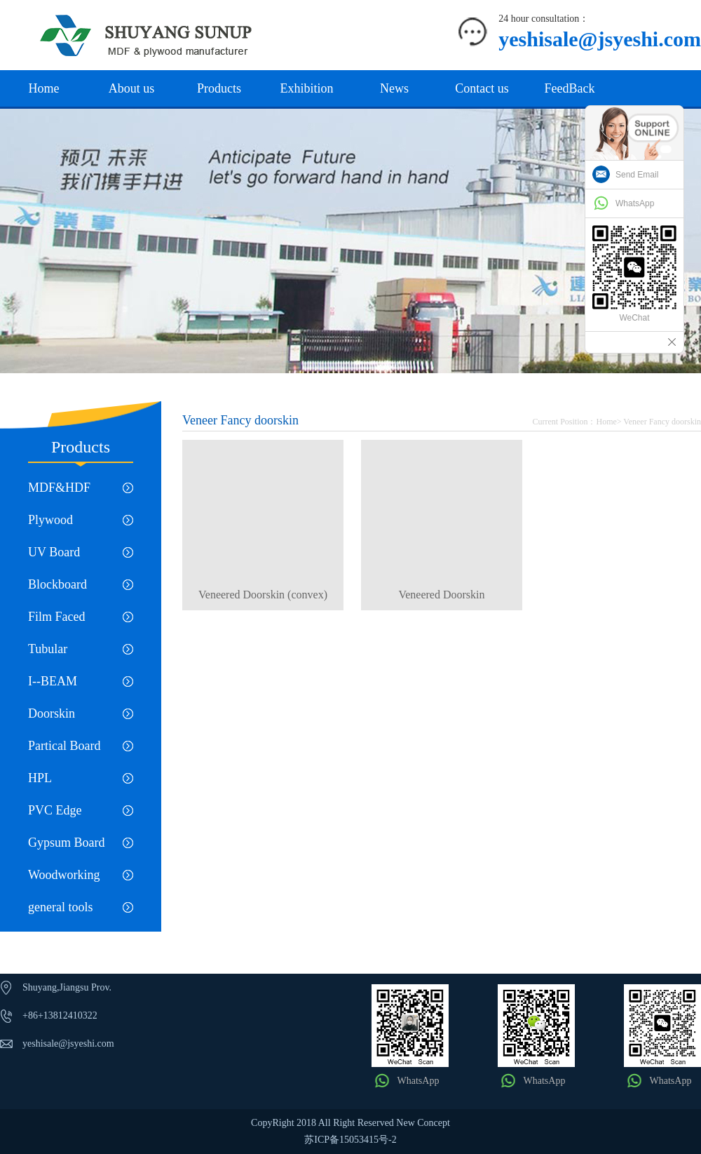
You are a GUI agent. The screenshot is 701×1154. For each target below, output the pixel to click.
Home (44, 88)
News (394, 88)
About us (132, 88)
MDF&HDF (59, 488)
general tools (60, 907)
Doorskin (51, 713)
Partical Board (64, 746)
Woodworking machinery (64, 879)
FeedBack (570, 88)
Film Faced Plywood (57, 621)
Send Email (636, 175)
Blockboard (57, 584)
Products (219, 88)
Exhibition (307, 88)
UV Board (54, 552)
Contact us (482, 88)
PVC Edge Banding (55, 814)
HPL (40, 778)
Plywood (50, 520)
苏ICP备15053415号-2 (350, 1139)
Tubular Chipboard (54, 653)
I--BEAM (52, 681)
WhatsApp (418, 1080)
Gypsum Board (66, 843)
